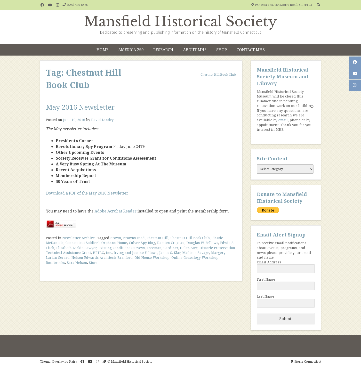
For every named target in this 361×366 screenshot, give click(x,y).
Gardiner (170, 247)
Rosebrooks (55, 262)
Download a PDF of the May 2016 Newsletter (87, 193)
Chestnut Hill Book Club (190, 238)
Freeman (154, 247)
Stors (93, 262)
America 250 (131, 49)
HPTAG (98, 252)
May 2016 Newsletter (80, 107)
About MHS (195, 49)
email (283, 120)
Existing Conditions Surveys (121, 247)
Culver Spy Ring (142, 242)
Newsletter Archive (78, 238)
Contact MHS (251, 49)
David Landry (102, 119)
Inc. (109, 252)
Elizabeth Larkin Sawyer (76, 247)
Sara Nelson (77, 262)
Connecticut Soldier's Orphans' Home (96, 242)
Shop (221, 49)
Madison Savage (195, 252)
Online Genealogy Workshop (194, 257)
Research (163, 49)
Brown (115, 238)
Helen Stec (189, 247)
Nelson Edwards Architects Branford (102, 257)
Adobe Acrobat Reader (115, 211)
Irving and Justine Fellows (135, 252)
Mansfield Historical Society (180, 21)
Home (102, 49)
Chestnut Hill (157, 238)
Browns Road (134, 238)
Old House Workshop (152, 257)
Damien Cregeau (171, 242)
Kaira (73, 361)
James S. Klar (169, 252)
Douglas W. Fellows (202, 242)
